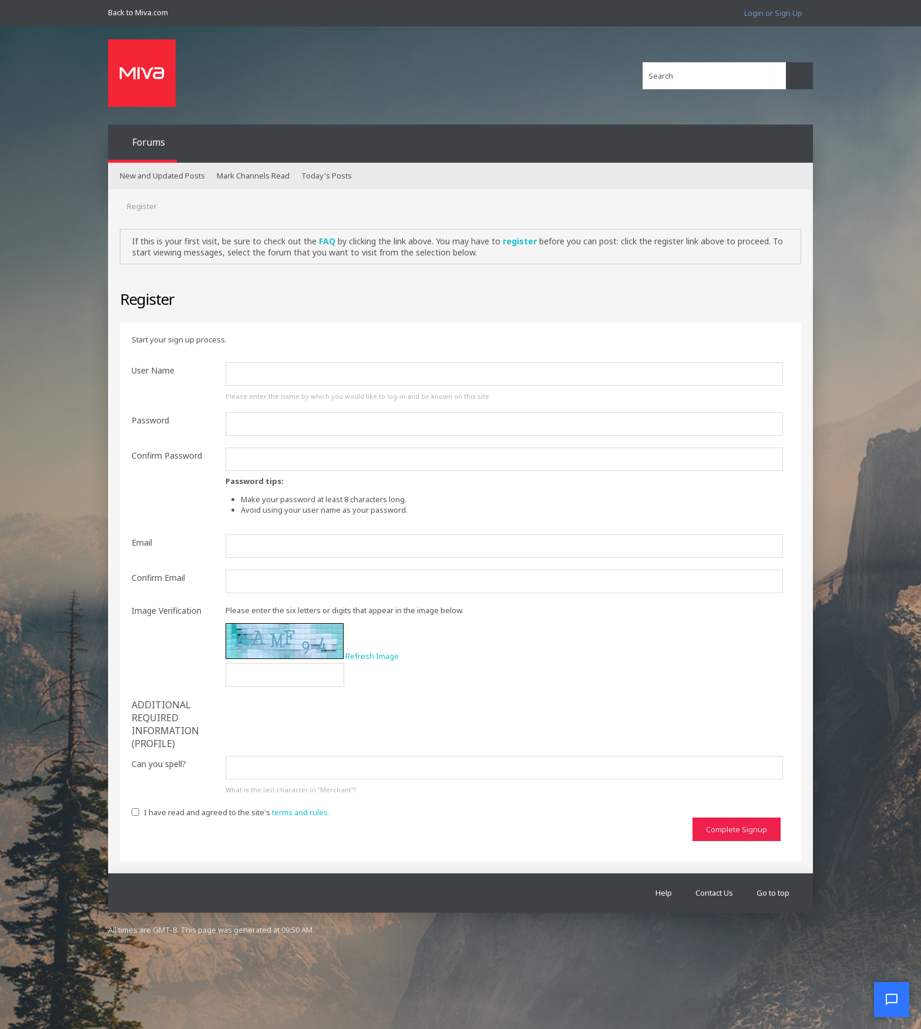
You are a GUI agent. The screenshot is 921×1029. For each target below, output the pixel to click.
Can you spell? (159, 763)
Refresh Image (372, 656)
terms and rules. (301, 812)
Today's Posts (326, 175)
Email (142, 542)
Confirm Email (158, 577)
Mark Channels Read (253, 175)
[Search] (714, 75)
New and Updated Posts (162, 175)
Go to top (773, 892)
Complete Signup (736, 829)
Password (150, 420)
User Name (153, 370)
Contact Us (714, 892)
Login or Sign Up (773, 13)
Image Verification (166, 610)
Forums (148, 142)
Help (664, 892)
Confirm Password (167, 455)
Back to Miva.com (138, 12)
